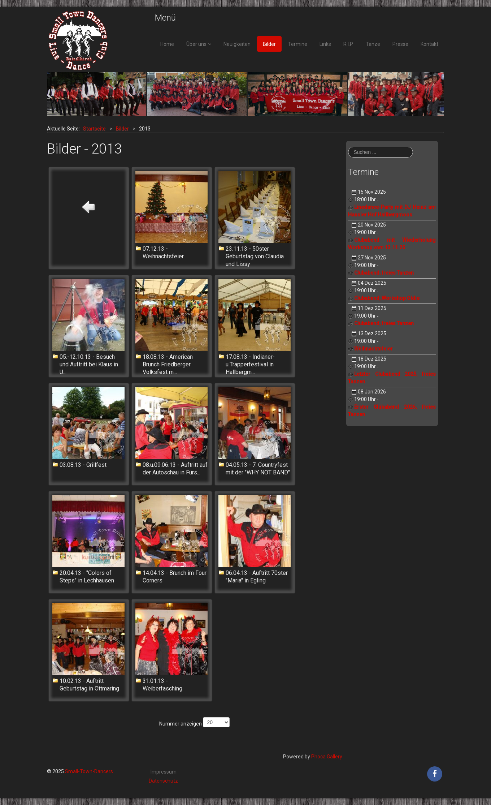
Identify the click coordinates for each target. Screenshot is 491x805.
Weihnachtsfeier (373, 349)
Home (167, 44)
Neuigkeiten (237, 44)
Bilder (269, 44)
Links (325, 44)
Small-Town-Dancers (89, 771)
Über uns (196, 44)
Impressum (164, 772)
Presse (400, 44)
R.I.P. (348, 44)
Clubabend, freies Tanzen (384, 273)
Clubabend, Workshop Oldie (387, 298)
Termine (297, 44)
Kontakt (429, 44)
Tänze (373, 44)
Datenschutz (163, 781)
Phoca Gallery (326, 756)
